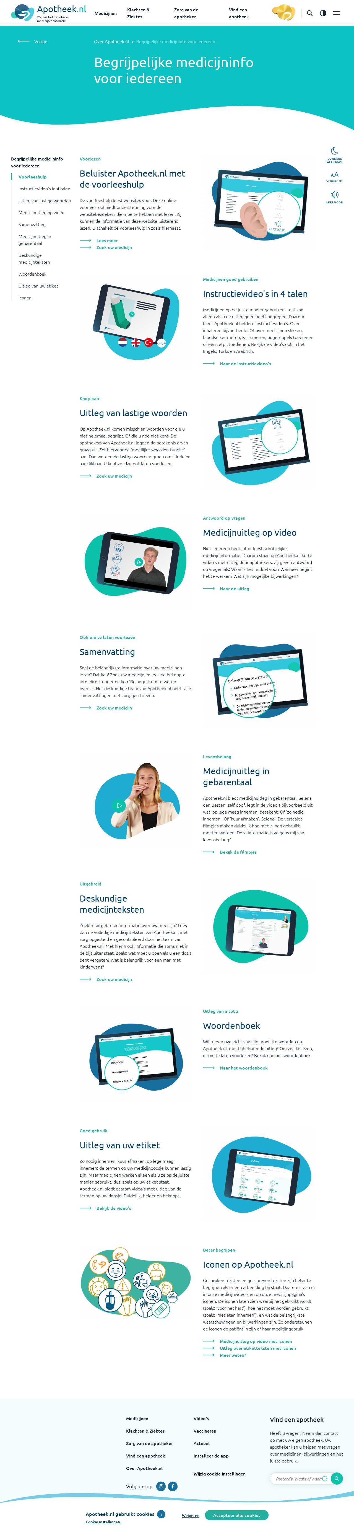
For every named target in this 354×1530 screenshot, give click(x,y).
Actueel (202, 1443)
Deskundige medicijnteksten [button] (34, 258)
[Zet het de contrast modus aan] (323, 13)
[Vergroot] (334, 177)
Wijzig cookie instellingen (220, 1474)
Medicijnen (106, 13)
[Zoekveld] (306, 1478)
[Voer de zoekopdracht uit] (337, 1478)
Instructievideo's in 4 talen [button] (44, 188)
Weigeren (190, 1515)
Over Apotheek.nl (111, 41)
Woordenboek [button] (32, 274)
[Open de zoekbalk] (309, 13)
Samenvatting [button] (32, 224)
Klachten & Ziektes (145, 1431)
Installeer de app (211, 1456)
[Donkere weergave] (335, 155)
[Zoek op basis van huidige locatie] (325, 1478)
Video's (201, 1418)
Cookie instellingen (103, 1521)
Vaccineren (205, 1431)
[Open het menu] (336, 13)
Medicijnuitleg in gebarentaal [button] (35, 239)
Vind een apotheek (145, 1456)
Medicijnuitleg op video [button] (41, 212)
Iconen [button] (25, 297)
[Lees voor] (334, 197)
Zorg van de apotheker (149, 1443)
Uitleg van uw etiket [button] (38, 286)
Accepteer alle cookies (236, 1515)
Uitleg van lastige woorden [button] (45, 200)
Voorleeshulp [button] (33, 177)
